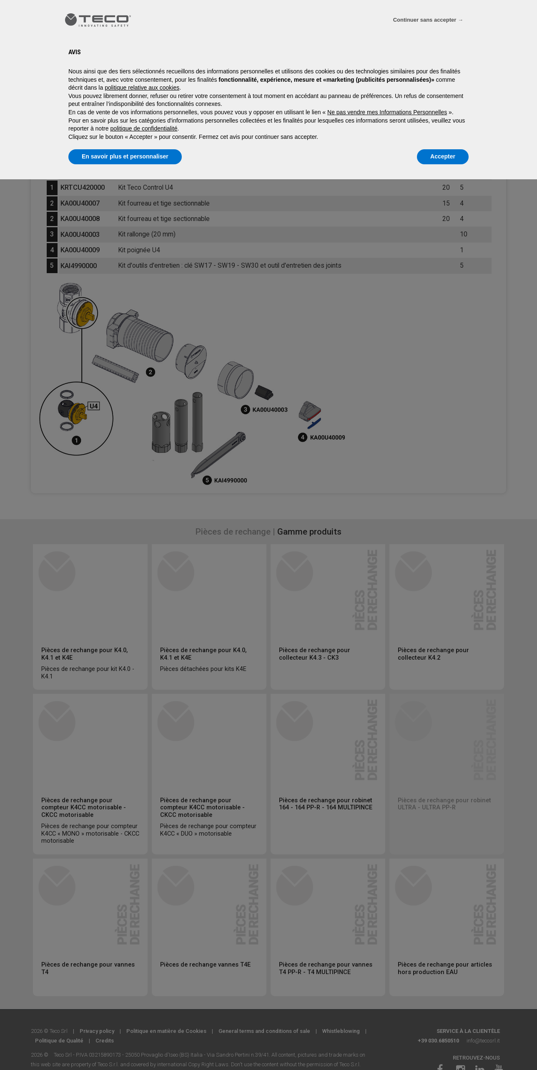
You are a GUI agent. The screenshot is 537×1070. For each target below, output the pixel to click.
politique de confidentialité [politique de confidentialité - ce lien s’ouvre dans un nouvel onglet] (143, 128)
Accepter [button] (442, 156)
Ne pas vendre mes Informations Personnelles (387, 112)
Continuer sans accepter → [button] (428, 20)
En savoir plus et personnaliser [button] (125, 156)
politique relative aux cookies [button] (142, 87)
